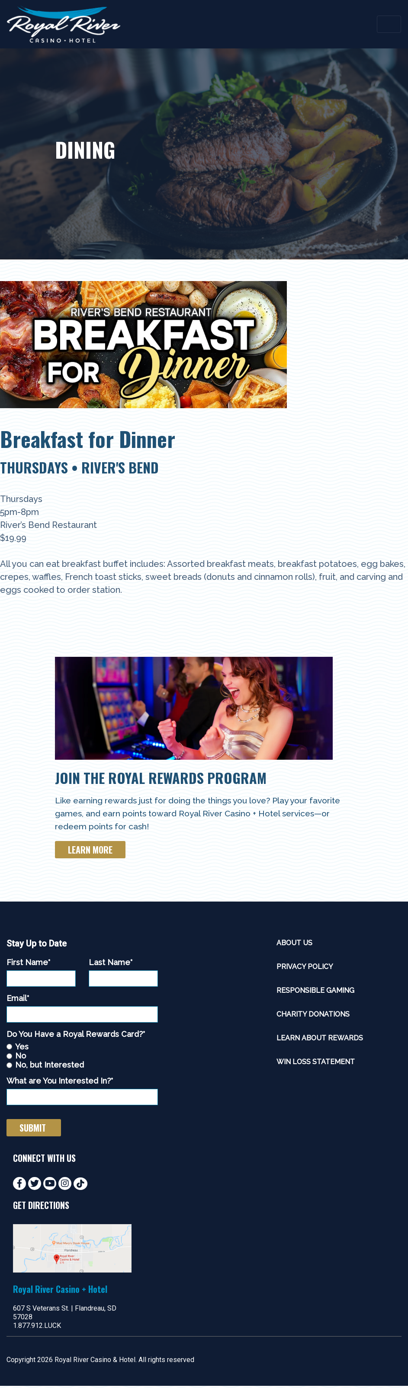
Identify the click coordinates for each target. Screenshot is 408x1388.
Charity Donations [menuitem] (313, 1017)
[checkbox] (82, 1058)
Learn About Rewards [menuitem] (319, 1040)
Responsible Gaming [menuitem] (315, 993)
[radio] (82, 1048)
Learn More (90, 852)
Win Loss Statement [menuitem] (315, 1064)
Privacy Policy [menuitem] (304, 969)
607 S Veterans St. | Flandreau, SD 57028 (64, 1314)
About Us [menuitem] (294, 945)
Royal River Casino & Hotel (95, 1362)
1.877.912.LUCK (37, 1328)
